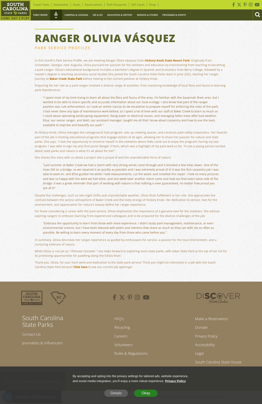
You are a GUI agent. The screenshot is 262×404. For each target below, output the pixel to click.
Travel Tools (41, 5)
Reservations (93, 5)
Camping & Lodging (76, 14)
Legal (199, 354)
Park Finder (40, 14)
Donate (201, 327)
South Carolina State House (218, 362)
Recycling (122, 327)
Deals (76, 5)
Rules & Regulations (131, 354)
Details (116, 393)
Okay (145, 393)
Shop (152, 5)
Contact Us (31, 334)
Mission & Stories (147, 14)
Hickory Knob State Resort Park (167, 60)
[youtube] (146, 298)
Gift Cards (138, 5)
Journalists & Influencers (42, 343)
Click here (80, 267)
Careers (120, 336)
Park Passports (117, 5)
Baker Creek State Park (66, 79)
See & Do (98, 14)
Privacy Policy (206, 336)
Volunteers (123, 345)
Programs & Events (174, 14)
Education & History (119, 14)
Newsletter (61, 5)
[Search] (257, 15)
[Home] (15, 10)
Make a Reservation (211, 318)
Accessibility (205, 345)
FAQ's (119, 318)
